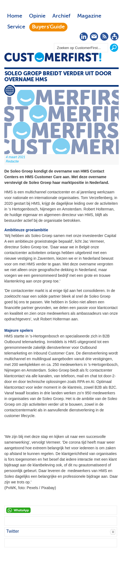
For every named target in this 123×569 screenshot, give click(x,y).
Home (14, 16)
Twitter (12, 531)
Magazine (89, 16)
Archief (61, 16)
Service (16, 27)
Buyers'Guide (48, 27)
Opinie (37, 16)
